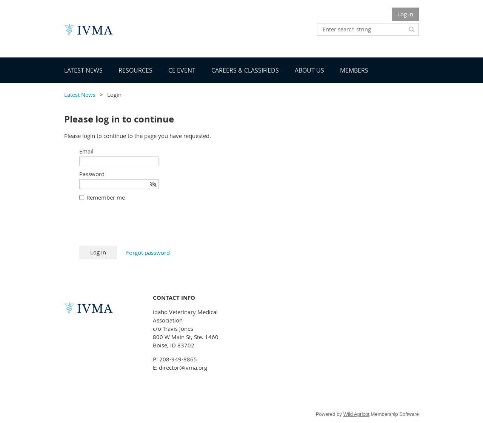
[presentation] (136, 227)
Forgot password (148, 252)
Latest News (79, 94)
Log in (405, 14)
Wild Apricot (356, 414)
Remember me (105, 197)
